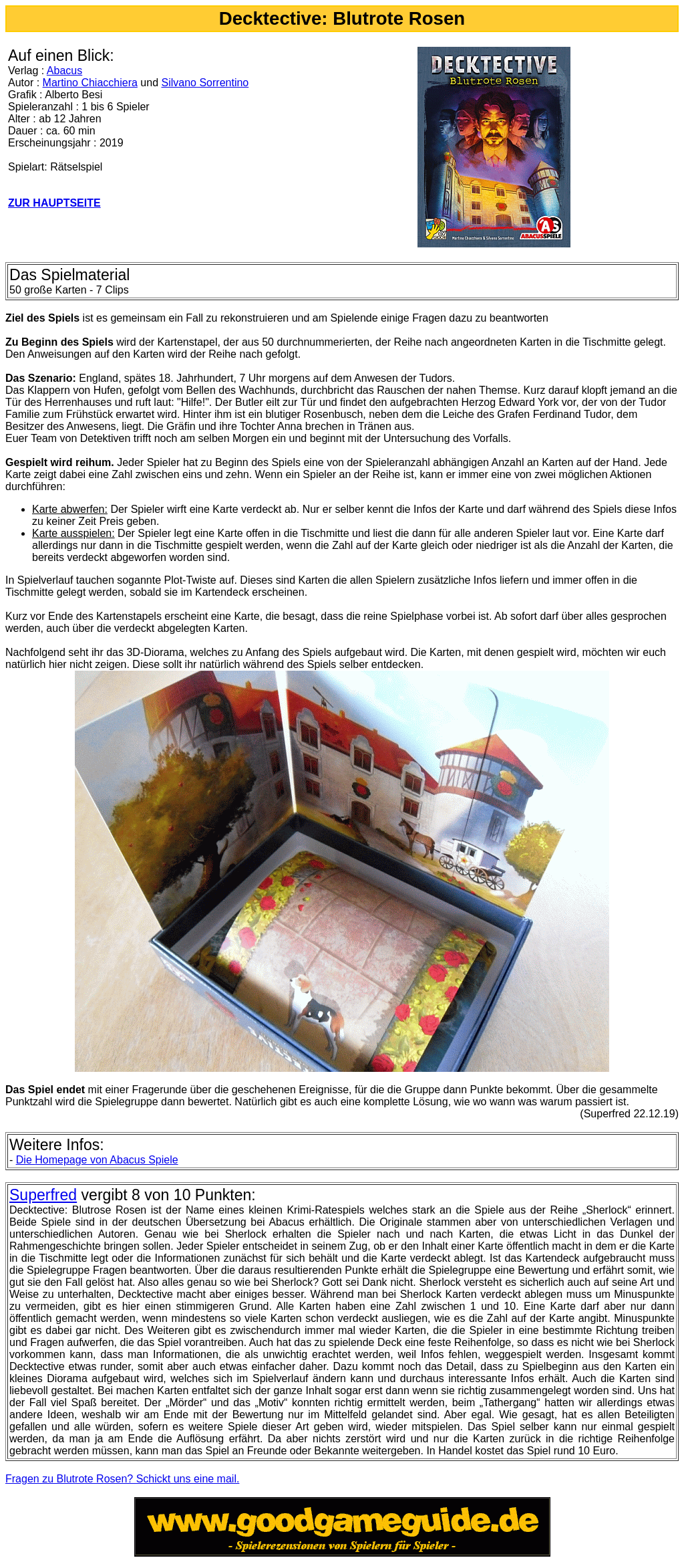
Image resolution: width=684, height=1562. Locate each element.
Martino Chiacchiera (90, 82)
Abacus (64, 70)
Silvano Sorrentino (204, 82)
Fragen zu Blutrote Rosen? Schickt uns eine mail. (122, 1478)
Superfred (43, 1195)
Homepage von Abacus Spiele (97, 1159)
